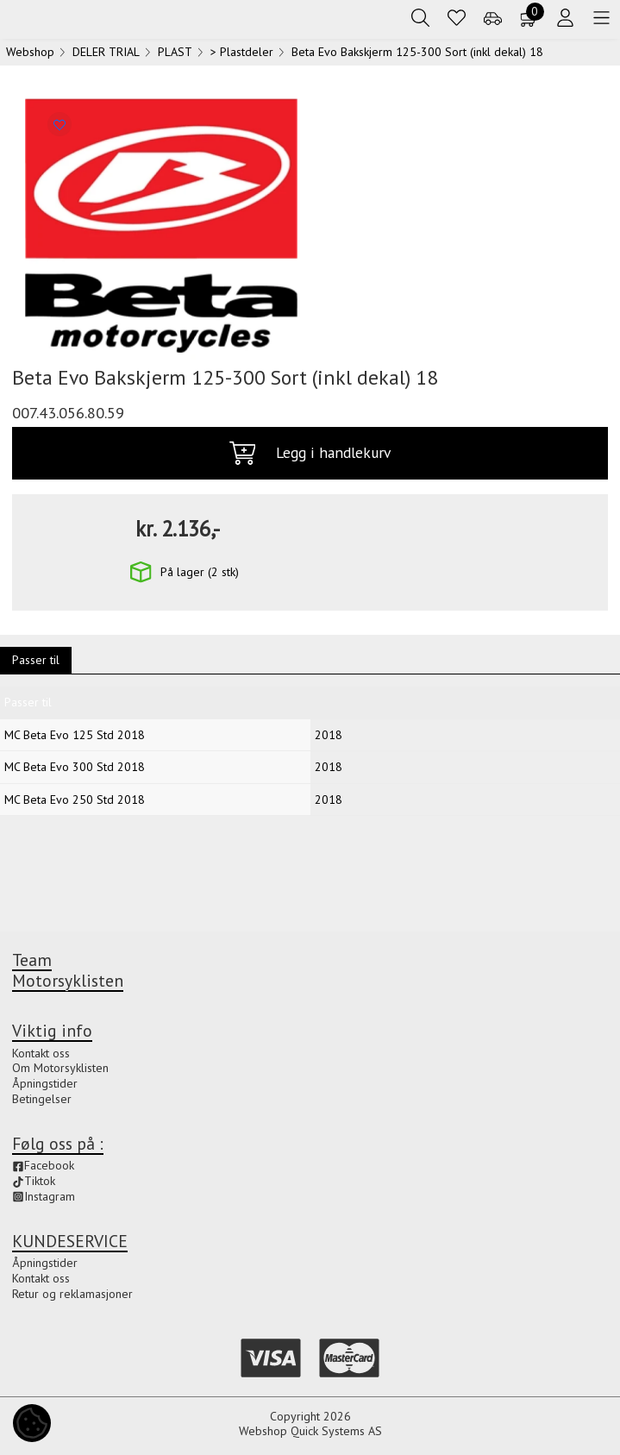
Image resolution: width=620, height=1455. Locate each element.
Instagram (43, 1196)
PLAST (175, 55)
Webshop (30, 55)
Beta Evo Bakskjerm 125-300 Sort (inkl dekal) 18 (417, 55)
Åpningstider (45, 1083)
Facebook (43, 1165)
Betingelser (42, 1099)
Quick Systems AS (336, 1431)
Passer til (35, 663)
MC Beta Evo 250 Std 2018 (74, 803)
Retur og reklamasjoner (72, 1293)
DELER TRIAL (106, 55)
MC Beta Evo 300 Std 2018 (74, 770)
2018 (328, 738)
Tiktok (33, 1180)
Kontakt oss (41, 1053)
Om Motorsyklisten (60, 1068)
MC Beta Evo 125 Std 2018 (74, 738)
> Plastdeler (241, 55)
